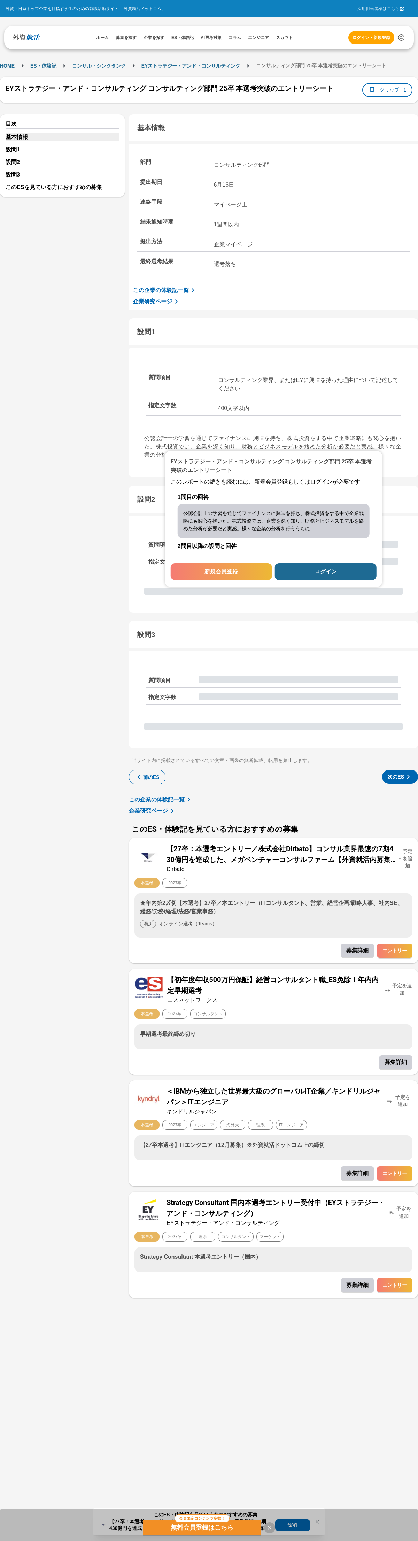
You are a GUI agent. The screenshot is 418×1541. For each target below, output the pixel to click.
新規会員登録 (221, 571)
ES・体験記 (43, 66)
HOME (7, 66)
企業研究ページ (156, 301)
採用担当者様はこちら (378, 8)
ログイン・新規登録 (371, 37)
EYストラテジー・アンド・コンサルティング (191, 66)
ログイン (326, 571)
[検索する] (401, 37)
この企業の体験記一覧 (165, 290)
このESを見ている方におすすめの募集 (54, 187)
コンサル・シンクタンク (99, 66)
